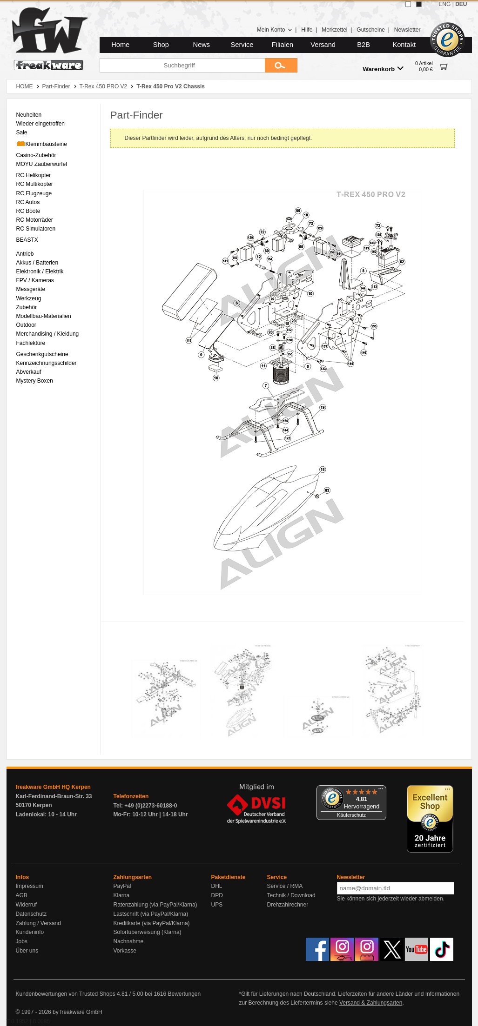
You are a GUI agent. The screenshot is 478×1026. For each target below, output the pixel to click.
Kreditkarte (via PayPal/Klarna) (152, 923)
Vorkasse (125, 950)
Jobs (21, 941)
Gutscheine (371, 29)
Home (120, 44)
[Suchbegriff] (182, 65)
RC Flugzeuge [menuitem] (34, 193)
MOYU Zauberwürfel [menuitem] (41, 164)
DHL (216, 886)
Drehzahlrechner (288, 904)
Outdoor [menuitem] (26, 325)
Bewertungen (184, 994)
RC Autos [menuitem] (28, 202)
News (201, 44)
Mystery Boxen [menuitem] (34, 380)
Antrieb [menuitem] (25, 254)
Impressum (29, 886)
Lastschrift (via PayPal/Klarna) (151, 914)
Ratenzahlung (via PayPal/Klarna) (155, 904)
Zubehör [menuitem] (26, 307)
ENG (444, 4)
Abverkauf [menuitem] (28, 372)
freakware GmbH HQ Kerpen (53, 787)
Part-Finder (56, 86)
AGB (21, 895)
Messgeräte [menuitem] (31, 289)
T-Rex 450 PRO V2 (104, 86)
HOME (24, 86)
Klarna (122, 895)
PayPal (122, 886)
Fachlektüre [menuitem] (31, 343)
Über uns (27, 950)
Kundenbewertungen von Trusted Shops (65, 994)
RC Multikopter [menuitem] (34, 184)
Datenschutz (31, 914)
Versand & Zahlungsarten (370, 1003)
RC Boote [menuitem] (28, 211)
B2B (363, 44)
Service (242, 44)
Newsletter (407, 29)
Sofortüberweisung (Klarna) (148, 932)
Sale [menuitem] (21, 132)
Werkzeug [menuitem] (28, 298)
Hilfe (306, 29)
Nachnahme (129, 941)
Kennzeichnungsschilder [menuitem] (46, 363)
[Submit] (281, 65)
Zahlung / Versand (38, 923)
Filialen (282, 44)
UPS (217, 904)
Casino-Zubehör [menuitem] (36, 155)
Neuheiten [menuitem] (29, 115)
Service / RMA (285, 886)
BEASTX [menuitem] (27, 240)
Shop (161, 44)
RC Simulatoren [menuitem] (36, 228)
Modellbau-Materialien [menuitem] (43, 316)
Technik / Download (291, 895)
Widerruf (26, 904)
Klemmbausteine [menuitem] (41, 143)
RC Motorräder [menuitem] (34, 220)
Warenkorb (383, 69)
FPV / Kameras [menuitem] (35, 280)
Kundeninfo (30, 932)
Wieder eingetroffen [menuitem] (40, 123)
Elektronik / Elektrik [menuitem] (40, 271)
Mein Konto (274, 29)
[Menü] (380, 790)
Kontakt (404, 44)
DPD (217, 895)
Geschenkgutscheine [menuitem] (42, 354)
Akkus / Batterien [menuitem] (37, 262)
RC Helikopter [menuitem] (33, 175)
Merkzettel (334, 29)
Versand (323, 44)
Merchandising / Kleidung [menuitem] (47, 334)
